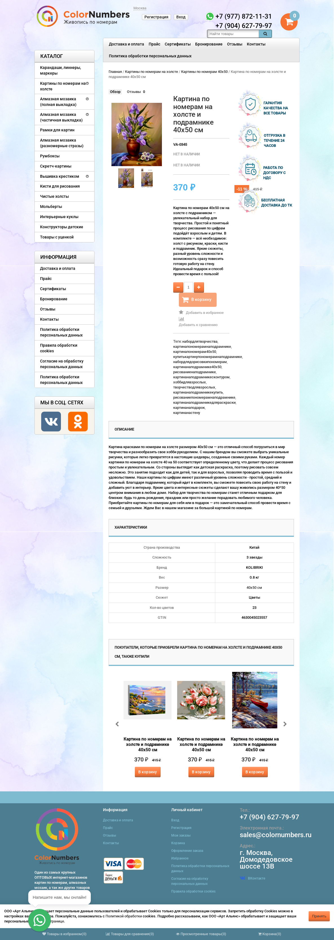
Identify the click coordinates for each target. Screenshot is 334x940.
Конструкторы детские (61, 227)
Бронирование (209, 44)
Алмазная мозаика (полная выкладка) (58, 102)
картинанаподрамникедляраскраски (204, 402)
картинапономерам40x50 (194, 351)
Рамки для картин (57, 130)
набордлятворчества (199, 341)
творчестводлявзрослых (194, 387)
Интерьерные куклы (59, 216)
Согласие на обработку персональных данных (62, 364)
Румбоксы (50, 156)
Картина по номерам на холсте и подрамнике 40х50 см (148, 744)
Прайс (154, 44)
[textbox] (233, 34)
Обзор (115, 92)
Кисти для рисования (60, 186)
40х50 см (254, 587)
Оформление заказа (187, 851)
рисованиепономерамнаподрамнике (204, 397)
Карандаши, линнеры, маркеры (60, 70)
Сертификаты (178, 44)
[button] (39, 920)
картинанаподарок (189, 407)
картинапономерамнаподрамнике (202, 346)
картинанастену (186, 413)
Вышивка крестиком (59, 176)
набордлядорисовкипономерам (200, 362)
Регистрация (156, 17)
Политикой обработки (124, 916)
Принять (319, 916)
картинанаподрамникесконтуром (201, 377)
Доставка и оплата (126, 44)
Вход (181, 17)
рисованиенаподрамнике (194, 372)
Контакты (256, 44)
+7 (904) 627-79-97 (269, 817)
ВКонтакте (252, 878)
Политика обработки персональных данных (150, 56)
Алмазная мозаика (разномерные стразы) (62, 143)
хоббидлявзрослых (189, 382)
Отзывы (234, 44)
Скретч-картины (55, 166)
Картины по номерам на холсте (63, 86)
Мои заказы (181, 835)
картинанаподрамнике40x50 (197, 367)
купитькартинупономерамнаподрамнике (207, 357)
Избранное (179, 858)
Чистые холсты (54, 196)
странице (56, 921)
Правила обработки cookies (58, 348)
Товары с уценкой (57, 237)
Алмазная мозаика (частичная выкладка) (61, 117)
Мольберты (51, 206)
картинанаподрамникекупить (198, 392)
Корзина (178, 843)
